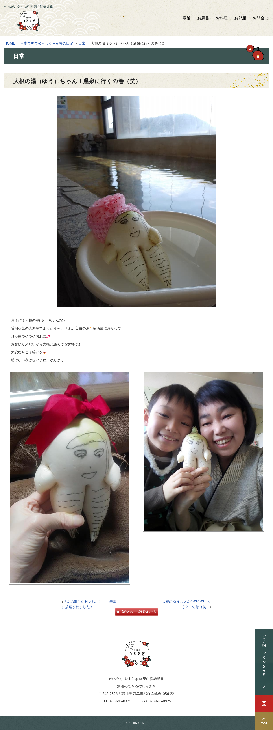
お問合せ (261, 18)
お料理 (222, 18)
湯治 (187, 18)
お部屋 (240, 18)
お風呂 (203, 18)
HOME (9, 43)
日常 (81, 43)
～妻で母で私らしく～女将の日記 (46, 43)
